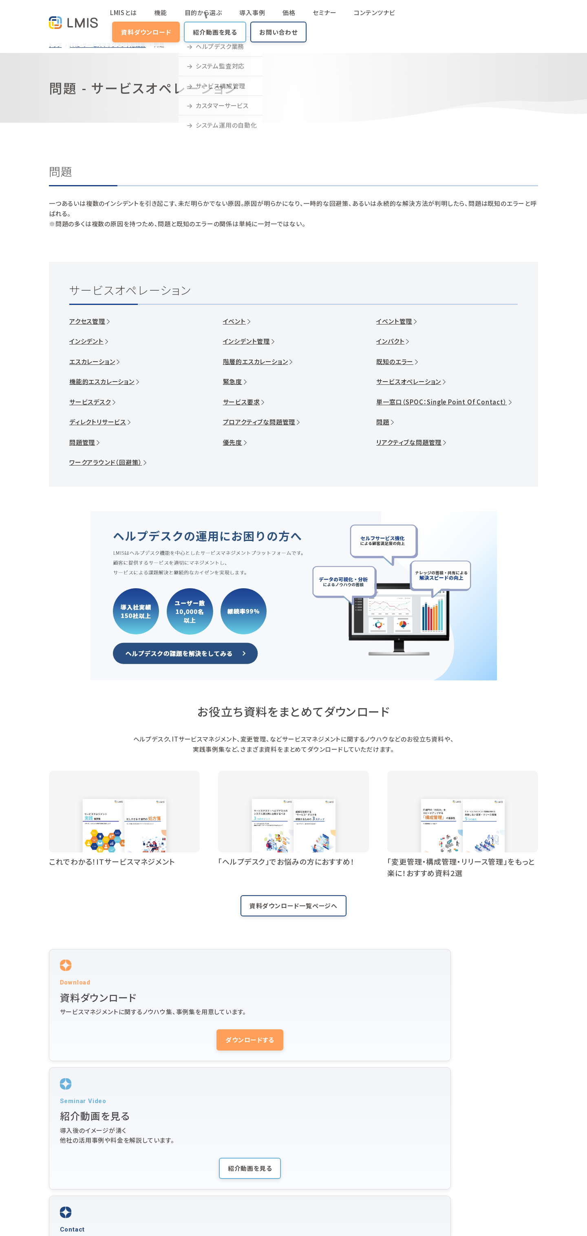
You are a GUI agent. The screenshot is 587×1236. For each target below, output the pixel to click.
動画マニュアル (317, 1145)
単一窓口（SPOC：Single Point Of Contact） (441, 402)
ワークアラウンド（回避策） (105, 462)
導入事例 (229, 18)
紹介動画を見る (447, 18)
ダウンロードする (124, 1051)
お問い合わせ (510, 18)
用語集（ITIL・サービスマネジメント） (344, 1177)
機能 (161, 18)
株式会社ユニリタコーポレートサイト (182, 1219)
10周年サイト (435, 1194)
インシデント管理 (246, 341)
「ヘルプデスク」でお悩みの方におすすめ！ (286, 861)
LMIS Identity (438, 1177)
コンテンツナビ (315, 18)
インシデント (86, 341)
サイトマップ (62, 1219)
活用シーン (217, 1145)
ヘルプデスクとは (319, 1161)
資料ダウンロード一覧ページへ (293, 905)
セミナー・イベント (441, 1129)
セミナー (277, 18)
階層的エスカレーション (255, 362)
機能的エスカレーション (102, 381)
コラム (145, 1177)
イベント (234, 321)
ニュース (429, 1161)
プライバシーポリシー (109, 1219)
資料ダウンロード (377, 18)
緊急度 (232, 381)
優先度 (232, 442)
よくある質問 (220, 1177)
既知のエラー (394, 362)
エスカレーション (92, 362)
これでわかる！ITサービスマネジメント (112, 861)
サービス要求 (241, 402)
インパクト (390, 341)
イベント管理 (394, 321)
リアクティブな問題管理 (408, 442)
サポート (429, 1145)
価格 (253, 18)
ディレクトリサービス (97, 422)
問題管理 (82, 442)
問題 (382, 422)
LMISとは (136, 18)
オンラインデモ (512, 1161)
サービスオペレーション (408, 381)
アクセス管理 (87, 321)
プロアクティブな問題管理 (259, 422)
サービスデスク (90, 402)
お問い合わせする (463, 1051)
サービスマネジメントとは (236, 1161)
